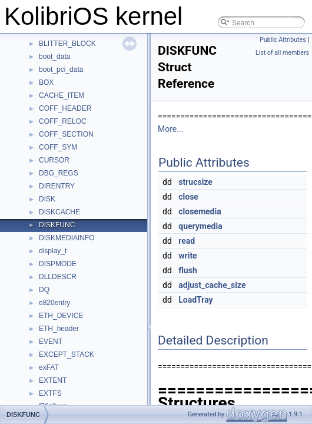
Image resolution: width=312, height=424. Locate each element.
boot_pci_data (61, 69)
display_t (53, 251)
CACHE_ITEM (61, 95)
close (188, 196)
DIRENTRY (57, 186)
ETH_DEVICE (61, 316)
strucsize (195, 182)
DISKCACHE (59, 212)
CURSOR (54, 160)
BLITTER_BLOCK (67, 43)
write (187, 255)
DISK (47, 199)
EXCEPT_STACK (66, 354)
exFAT (49, 367)
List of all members (282, 53)
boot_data (54, 56)
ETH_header (59, 328)
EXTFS (50, 393)
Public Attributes (283, 40)
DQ (44, 290)
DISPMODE (58, 264)
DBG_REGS (58, 173)
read (186, 241)
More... (170, 129)
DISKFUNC (57, 225)
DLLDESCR (58, 277)
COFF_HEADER (65, 108)
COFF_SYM (58, 147)
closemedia (199, 211)
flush (187, 270)
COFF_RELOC (63, 121)
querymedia (200, 226)
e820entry (54, 303)
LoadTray (195, 299)
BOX (46, 82)
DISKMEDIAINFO (67, 238)
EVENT (50, 341)
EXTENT (53, 380)
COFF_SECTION (66, 134)
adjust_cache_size (211, 285)
